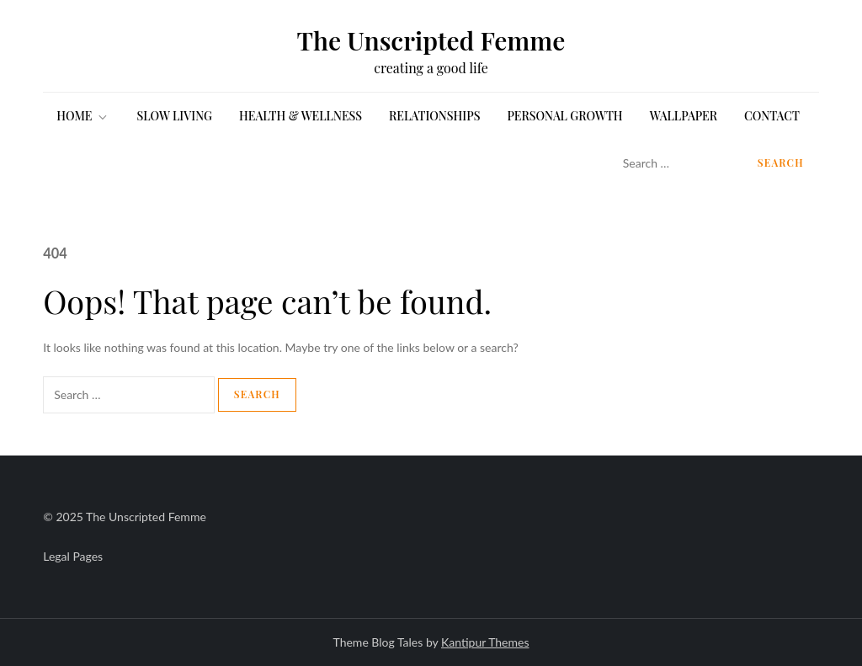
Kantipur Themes (485, 642)
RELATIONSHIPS (434, 116)
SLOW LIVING (174, 116)
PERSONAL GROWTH (564, 116)
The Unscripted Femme (431, 40)
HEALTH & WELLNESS (300, 116)
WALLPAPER (683, 116)
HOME (82, 116)
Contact (772, 116)
